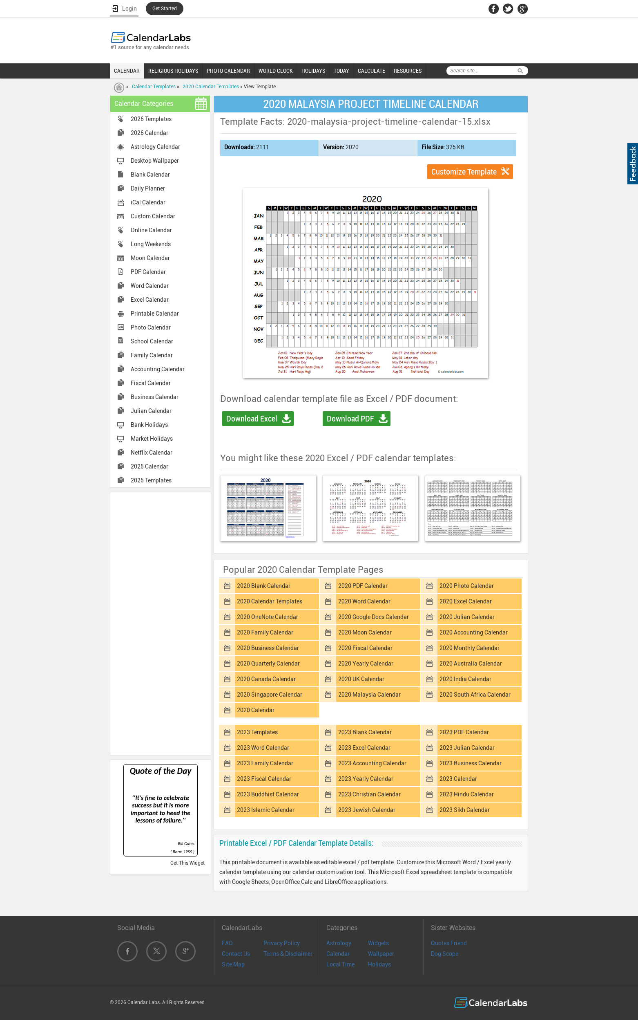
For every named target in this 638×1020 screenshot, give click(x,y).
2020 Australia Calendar (470, 663)
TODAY (341, 70)
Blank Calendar (150, 174)
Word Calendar (150, 285)
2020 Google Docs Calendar (373, 617)
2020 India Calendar (465, 679)
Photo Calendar (151, 327)
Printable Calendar (155, 313)
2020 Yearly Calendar (365, 663)
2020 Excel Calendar (465, 601)
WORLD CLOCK (276, 70)
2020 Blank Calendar (263, 586)
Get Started (164, 8)
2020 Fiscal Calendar (365, 648)
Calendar (338, 954)
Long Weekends (151, 244)
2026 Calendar (149, 133)
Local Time (340, 964)
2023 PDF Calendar (464, 732)
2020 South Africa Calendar (475, 694)
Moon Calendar (150, 258)
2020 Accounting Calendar (473, 632)
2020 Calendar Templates (211, 87)
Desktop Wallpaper (155, 160)
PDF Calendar (148, 272)
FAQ (227, 943)
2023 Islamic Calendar (265, 810)
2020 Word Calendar (364, 601)
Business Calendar (154, 397)
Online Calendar (151, 230)
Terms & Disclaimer (287, 954)
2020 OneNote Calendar (267, 617)
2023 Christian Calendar (369, 794)
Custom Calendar (153, 216)
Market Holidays (152, 438)
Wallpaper (381, 954)
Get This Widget (187, 863)
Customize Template (464, 172)
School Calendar (152, 341)
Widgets (378, 943)
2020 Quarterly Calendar (268, 663)
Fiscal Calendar (151, 383)
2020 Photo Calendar (466, 586)
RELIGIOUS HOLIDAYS (173, 70)
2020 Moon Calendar (365, 632)
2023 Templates (257, 732)
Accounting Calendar (158, 369)
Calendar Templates (154, 87)
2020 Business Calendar (268, 648)
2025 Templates (151, 480)
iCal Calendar (148, 202)
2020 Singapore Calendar (269, 694)
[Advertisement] (160, 623)
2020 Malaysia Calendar (369, 694)
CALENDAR (127, 70)
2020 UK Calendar (361, 679)
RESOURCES (408, 70)
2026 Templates (151, 119)
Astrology (338, 943)
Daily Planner (148, 188)
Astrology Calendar (155, 146)
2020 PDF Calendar (363, 586)
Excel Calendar (150, 299)
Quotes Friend (449, 943)
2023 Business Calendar (470, 763)
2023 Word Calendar (263, 747)
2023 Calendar (458, 779)
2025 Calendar (149, 466)
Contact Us (236, 954)
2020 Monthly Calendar (469, 648)
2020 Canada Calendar (266, 679)
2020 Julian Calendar (467, 617)
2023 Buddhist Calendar (268, 794)
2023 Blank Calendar (365, 732)
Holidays (379, 964)
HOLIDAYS (313, 70)
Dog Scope (444, 954)
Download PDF (350, 419)
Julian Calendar (151, 411)
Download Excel (251, 419)
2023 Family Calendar (265, 763)
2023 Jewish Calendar (366, 810)
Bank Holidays (149, 424)
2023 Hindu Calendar (466, 794)
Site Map (233, 964)
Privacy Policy (281, 943)
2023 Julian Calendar (467, 747)
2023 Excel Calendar (364, 747)
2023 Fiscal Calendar (264, 779)
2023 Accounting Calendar (372, 763)
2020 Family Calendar (265, 632)
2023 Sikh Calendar (464, 810)
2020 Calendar (255, 710)
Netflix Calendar (151, 452)
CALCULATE (371, 70)
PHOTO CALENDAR (228, 70)
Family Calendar (152, 355)
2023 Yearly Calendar (365, 779)
